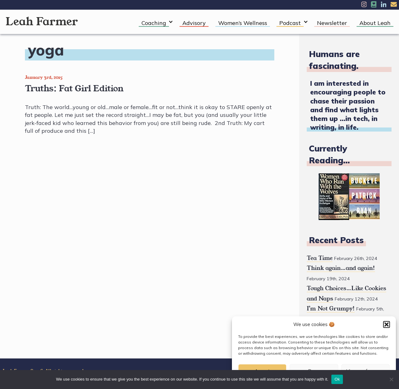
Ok (337, 379)
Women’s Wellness (242, 22)
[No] (391, 379)
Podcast (290, 22)
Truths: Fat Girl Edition (74, 88)
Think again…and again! (341, 268)
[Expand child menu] (171, 22)
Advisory (194, 22)
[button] (386, 324)
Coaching (154, 22)
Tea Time (320, 258)
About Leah (375, 22)
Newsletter (332, 22)
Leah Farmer (42, 22)
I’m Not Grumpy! (331, 309)
